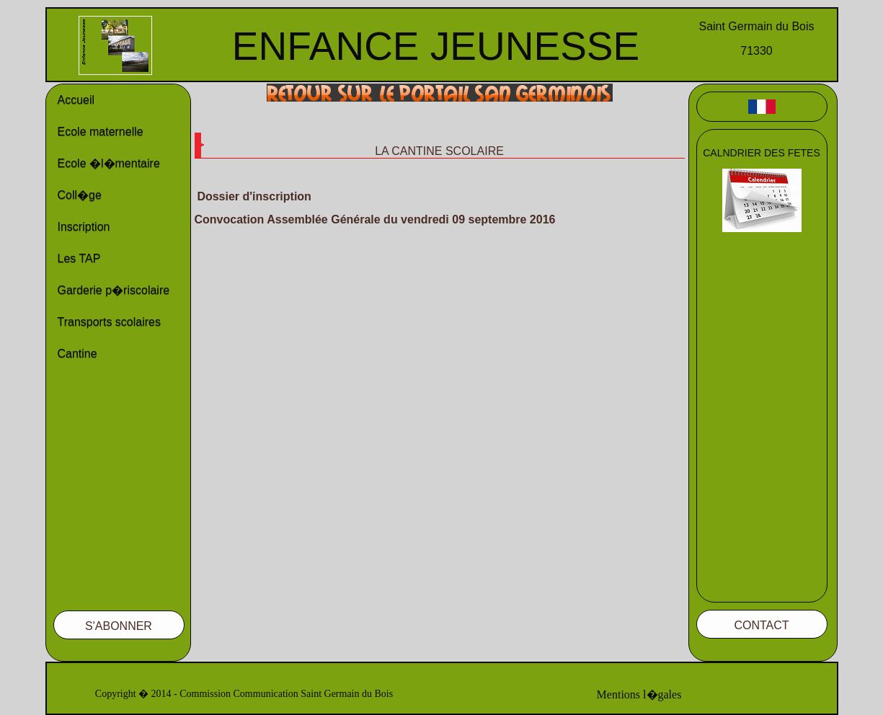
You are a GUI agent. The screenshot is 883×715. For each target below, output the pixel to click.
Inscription (84, 227)
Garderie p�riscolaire (114, 290)
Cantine (77, 353)
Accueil (76, 100)
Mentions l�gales (639, 694)
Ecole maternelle (100, 131)
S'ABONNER (118, 626)
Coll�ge (80, 195)
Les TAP (79, 258)
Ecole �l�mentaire (109, 163)
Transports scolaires (109, 322)
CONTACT (761, 625)
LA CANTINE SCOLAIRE (439, 151)
